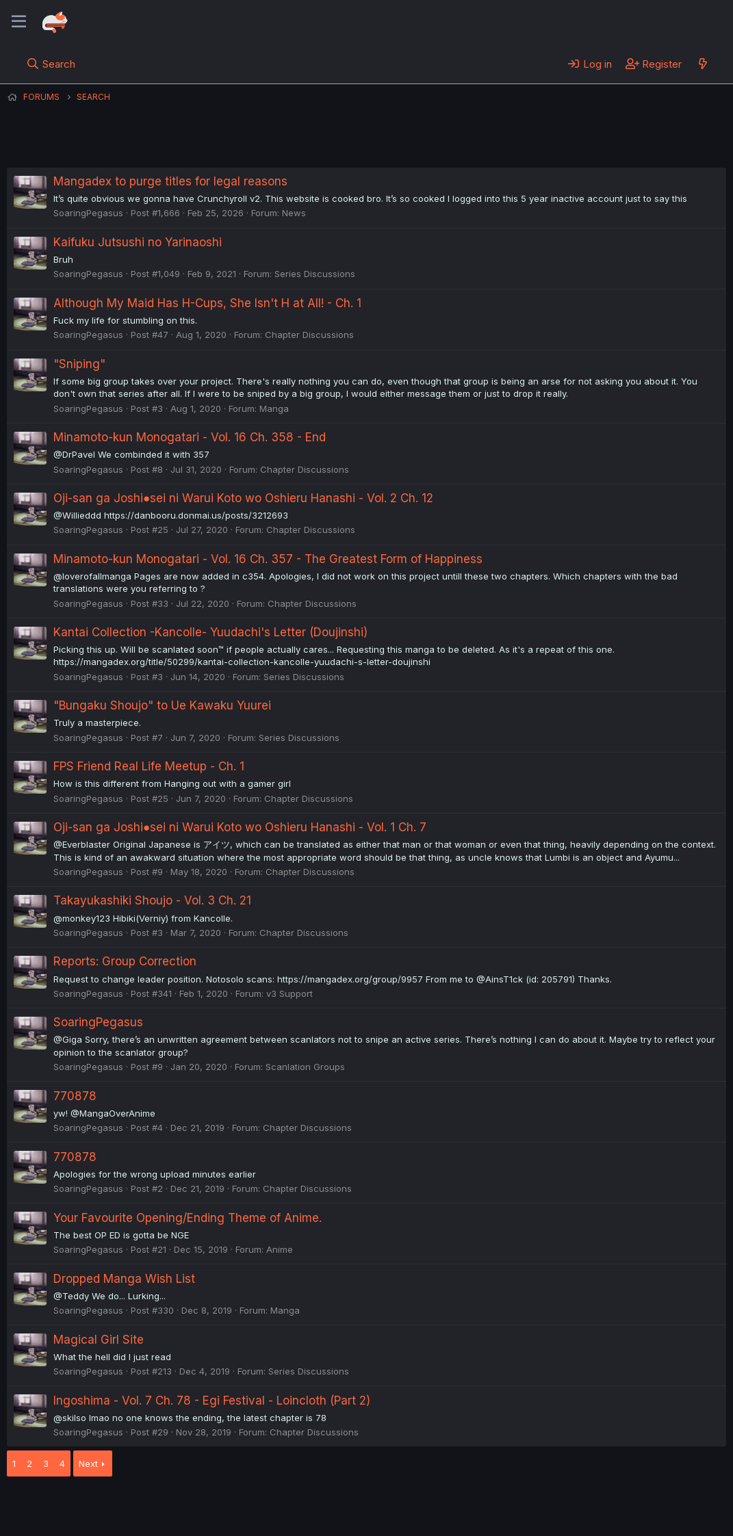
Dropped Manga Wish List (124, 1279)
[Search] (51, 63)
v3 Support (289, 993)
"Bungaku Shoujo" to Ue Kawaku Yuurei (162, 705)
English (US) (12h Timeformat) (77, 1507)
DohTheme (596, 1517)
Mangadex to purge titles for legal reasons (170, 181)
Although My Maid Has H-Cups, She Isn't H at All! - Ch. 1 (207, 303)
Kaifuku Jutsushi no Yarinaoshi (137, 242)
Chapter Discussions (309, 334)
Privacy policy (342, 1507)
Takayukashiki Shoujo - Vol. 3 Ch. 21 (152, 900)
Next (88, 1463)
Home (438, 1507)
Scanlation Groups (305, 1066)
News (294, 212)
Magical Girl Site (98, 1339)
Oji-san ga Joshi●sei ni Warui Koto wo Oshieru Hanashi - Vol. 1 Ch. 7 (239, 827)
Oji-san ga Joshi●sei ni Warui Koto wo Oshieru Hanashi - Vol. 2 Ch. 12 (243, 498)
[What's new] (703, 63)
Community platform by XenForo (613, 1506)
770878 (75, 1096)
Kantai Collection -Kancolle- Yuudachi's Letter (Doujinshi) (210, 632)
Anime (279, 1249)
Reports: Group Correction (124, 961)
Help (399, 1507)
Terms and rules (261, 1507)
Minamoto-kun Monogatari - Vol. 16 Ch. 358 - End (189, 437)
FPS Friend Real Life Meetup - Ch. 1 (148, 766)
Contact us (185, 1507)
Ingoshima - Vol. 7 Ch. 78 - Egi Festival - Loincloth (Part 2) (211, 1400)
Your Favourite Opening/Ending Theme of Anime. (187, 1218)
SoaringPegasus (88, 212)
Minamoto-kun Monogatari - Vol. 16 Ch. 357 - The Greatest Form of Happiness (268, 559)
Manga (274, 408)
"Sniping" (79, 364)
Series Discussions (314, 273)
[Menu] (19, 22)
